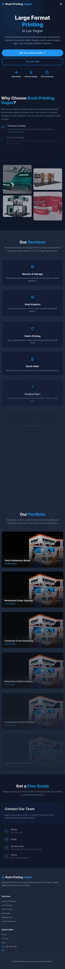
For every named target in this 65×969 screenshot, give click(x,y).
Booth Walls (6, 913)
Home (4, 934)
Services (5, 938)
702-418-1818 (32, 61)
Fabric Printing (7, 909)
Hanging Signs (7, 917)
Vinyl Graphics (7, 905)
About (4, 942)
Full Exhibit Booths (8, 921)
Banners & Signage (9, 901)
